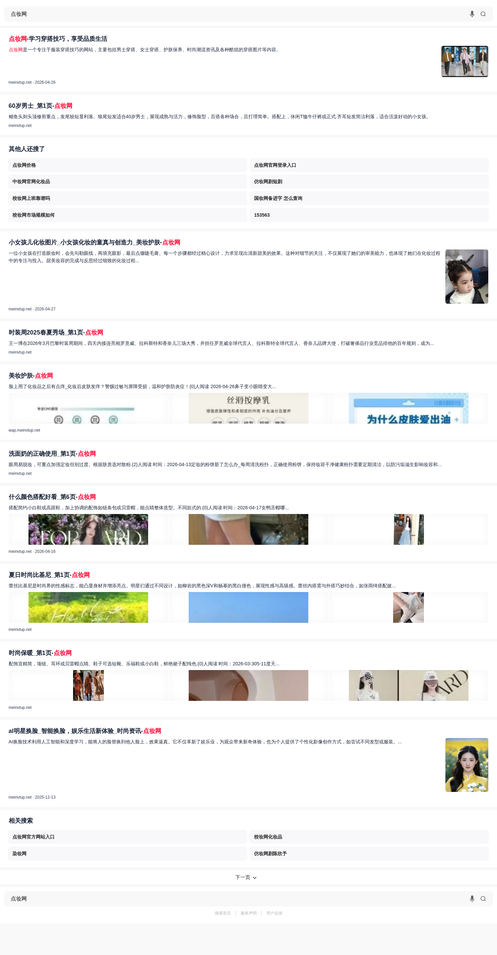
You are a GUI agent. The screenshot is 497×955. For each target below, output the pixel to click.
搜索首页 (223, 913)
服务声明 (249, 913)
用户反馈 (274, 913)
